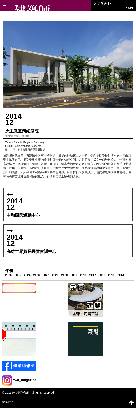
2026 (8, 275)
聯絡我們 (8, 402)
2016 (102, 275)
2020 (64, 275)
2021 (55, 275)
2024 (27, 275)
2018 (83, 275)
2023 (36, 275)
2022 (46, 275)
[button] (68, 64)
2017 (92, 275)
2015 (111, 275)
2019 (74, 275)
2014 (121, 275)
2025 (18, 275)
